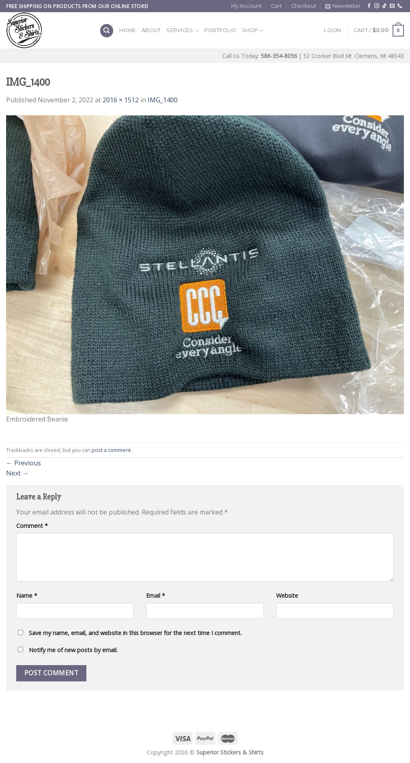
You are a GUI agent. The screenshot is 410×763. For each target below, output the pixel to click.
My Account (246, 6)
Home (127, 30)
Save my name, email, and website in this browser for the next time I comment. (135, 633)
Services (182, 31)
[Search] (106, 30)
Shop (252, 31)
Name (26, 595)
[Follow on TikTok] (384, 6)
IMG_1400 (163, 99)
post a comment (111, 450)
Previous (23, 462)
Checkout (303, 6)
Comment (32, 526)
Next (17, 473)
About (151, 30)
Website (287, 595)
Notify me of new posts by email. (73, 650)
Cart (276, 6)
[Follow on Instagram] (376, 6)
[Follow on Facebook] (369, 6)
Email (155, 595)
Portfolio (220, 30)
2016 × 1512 (121, 99)
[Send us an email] (392, 6)
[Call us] (399, 6)
